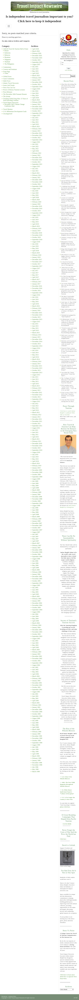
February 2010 (36, 465)
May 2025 (35, 71)
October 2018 (36, 237)
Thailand (7, 62)
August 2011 (36, 428)
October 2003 (36, 634)
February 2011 (36, 441)
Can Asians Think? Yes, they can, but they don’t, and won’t (68, 285)
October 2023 (36, 111)
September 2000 (37, 716)
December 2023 (37, 106)
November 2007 (37, 525)
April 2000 (35, 727)
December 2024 (37, 82)
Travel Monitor (8, 109)
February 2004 (36, 625)
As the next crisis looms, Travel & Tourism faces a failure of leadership (68, 127)
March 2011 (36, 439)
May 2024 (35, 95)
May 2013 (35, 381)
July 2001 (35, 694)
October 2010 (36, 448)
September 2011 (37, 426)
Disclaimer (4, 996)
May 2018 (35, 248)
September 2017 (37, 266)
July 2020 (35, 191)
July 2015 (35, 324)
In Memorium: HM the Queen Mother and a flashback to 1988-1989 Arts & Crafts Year (68, 169)
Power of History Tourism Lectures (14, 90)
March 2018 (36, 253)
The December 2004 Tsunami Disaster (15, 94)
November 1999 (37, 738)
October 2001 (36, 687)
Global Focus (7, 76)
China (6, 73)
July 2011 (35, 430)
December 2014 (37, 339)
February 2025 (36, 78)
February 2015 (36, 335)
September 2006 (37, 556)
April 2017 (35, 277)
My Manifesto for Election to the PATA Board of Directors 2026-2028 (68, 147)
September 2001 (37, 689)
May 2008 (35, 512)
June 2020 (35, 193)
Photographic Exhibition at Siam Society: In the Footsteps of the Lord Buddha (69, 176)
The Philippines (9, 64)
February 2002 (36, 678)
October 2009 (36, 474)
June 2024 (35, 93)
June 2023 (35, 120)
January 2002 (36, 680)
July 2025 (35, 66)
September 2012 (37, 399)
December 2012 (37, 392)
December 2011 (37, 419)
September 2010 (37, 450)
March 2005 (36, 596)
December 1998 (37, 762)
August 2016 (36, 295)
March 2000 (36, 729)
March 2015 (36, 332)
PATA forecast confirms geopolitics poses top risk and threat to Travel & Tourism (68, 292)
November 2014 (37, 341)
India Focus (6, 81)
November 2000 (37, 712)
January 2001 (36, 707)
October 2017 (36, 264)
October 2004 (36, 607)
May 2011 (35, 434)
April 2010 (35, 461)
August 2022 (36, 142)
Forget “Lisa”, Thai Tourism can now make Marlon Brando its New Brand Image (68, 107)
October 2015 (36, 317)
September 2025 (37, 62)
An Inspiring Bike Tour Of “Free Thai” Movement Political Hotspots (68, 229)
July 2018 (35, 244)
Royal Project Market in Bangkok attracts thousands (69, 234)
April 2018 (35, 250)
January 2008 (36, 521)
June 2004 (35, 616)
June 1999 (35, 749)
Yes (63, 62)
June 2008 (35, 510)
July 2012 (35, 403)
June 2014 (35, 352)
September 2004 (37, 610)
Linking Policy (12, 996)
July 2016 (35, 297)
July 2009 (35, 481)
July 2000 (35, 720)
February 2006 (36, 572)
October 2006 (36, 554)
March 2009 (36, 490)
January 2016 (36, 310)
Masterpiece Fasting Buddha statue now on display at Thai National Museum (68, 244)
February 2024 (36, 102)
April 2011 (35, 437)
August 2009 (36, 479)
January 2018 (36, 257)
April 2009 (35, 488)
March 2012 (36, 412)
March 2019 (36, 226)
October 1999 (36, 740)
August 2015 (36, 321)
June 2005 (35, 590)
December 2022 (37, 133)
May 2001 (35, 698)
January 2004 (36, 627)
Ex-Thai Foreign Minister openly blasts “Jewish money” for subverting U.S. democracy (69, 279)
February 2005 (36, 598)
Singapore (7, 59)
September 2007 (37, 530)
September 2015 (37, 319)
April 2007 (35, 541)
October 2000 (36, 714)
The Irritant (6, 96)
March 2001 (36, 703)
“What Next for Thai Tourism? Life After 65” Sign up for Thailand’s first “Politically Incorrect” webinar (69, 270)
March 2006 (36, 570)
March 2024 (36, 100)
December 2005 (37, 576)
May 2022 (35, 148)
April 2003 (35, 647)
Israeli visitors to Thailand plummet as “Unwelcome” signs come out (68, 142)
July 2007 (35, 534)
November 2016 (37, 288)
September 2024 (37, 86)
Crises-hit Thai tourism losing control (68, 356)
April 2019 (35, 224)
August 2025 (36, 64)
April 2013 (35, 383)
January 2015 (36, 337)
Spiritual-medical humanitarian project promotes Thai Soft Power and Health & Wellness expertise (68, 135)
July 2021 (35, 168)
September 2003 (37, 636)
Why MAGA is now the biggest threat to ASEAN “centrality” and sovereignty (68, 257)
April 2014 (35, 357)
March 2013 (36, 386)
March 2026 (36, 51)
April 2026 (35, 49)
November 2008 (37, 499)
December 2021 (37, 157)
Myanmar (7, 57)
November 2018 (37, 235)
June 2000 (35, 723)
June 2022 (35, 146)
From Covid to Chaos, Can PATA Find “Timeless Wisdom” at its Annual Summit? (68, 395)
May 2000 (35, 725)
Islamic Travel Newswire (11, 83)
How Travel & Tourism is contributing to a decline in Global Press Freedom (69, 361)
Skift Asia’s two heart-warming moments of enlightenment (67, 337)
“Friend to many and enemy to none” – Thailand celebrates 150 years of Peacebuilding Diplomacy (69, 330)
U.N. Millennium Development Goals (14, 111)
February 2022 (36, 153)
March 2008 (36, 516)
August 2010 (36, 452)
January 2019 (36, 230)
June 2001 (35, 696)
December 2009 (37, 470)
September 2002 (37, 663)
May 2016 (35, 301)
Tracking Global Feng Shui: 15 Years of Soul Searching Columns (15, 99)
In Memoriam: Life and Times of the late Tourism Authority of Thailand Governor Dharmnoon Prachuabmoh (68, 322)
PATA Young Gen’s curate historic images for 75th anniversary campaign (68, 214)
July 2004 (35, 614)
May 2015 (35, 328)
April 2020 (35, 197)
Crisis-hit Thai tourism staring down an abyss (67, 400)
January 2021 (36, 177)
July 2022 (35, 144)
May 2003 (35, 645)
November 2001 (37, 685)
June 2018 (35, 246)
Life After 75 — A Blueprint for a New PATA (68, 218)
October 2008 (36, 501)
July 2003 (35, 641)
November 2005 (37, 579)
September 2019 (37, 213)
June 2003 (35, 643)
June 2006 (35, 563)
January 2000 (36, 734)
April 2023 (35, 124)
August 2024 (36, 89)
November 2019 (37, 208)
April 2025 (35, 73)
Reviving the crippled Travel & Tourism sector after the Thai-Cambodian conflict (68, 207)
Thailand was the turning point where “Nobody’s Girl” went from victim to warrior (68, 161)
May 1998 (35, 769)
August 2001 (36, 692)
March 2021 (36, 173)
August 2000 (36, 718)
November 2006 (37, 552)
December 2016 (37, 286)
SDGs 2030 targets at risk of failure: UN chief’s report (68, 311)
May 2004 (35, 618)
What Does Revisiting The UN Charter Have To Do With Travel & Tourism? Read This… (68, 86)
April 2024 (35, 97)
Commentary (7, 67)
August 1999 (36, 745)
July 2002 (35, 667)
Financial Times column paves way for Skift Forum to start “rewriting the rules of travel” (69, 350)
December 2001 (37, 683)
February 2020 (36, 202)
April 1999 (35, 754)
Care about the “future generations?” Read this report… (68, 374)
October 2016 (36, 290)
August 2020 (36, 188)
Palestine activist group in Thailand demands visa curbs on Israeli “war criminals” (68, 343)
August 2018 (36, 242)
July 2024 (35, 91)
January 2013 (36, 390)
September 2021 (37, 164)
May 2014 (35, 355)
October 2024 (36, 84)
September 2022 (37, 140)
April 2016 (35, 304)
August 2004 (36, 612)
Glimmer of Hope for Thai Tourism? (68, 238)
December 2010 (37, 443)
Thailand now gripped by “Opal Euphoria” (68, 315)
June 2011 (35, 432)
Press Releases (7, 92)
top (76, 998)
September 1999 (37, 743)
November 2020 (37, 182)
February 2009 (36, 492)
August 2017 (36, 268)
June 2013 (35, 379)
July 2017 (35, 270)
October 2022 (36, 137)
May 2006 (35, 565)
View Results (68, 70)
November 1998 (37, 765)
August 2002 (36, 665)
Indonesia (7, 53)
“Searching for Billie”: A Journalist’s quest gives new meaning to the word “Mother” (68, 154)
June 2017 (35, 273)
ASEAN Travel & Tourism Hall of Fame (15, 49)
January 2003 (36, 654)
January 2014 (36, 363)
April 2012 (35, 410)
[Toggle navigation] (8, 26)
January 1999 (36, 760)
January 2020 (36, 204)
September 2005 (37, 583)
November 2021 (37, 160)
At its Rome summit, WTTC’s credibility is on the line (68, 193)
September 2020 (37, 186)
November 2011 (37, 421)
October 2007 (36, 528)
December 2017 (37, 259)
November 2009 (37, 472)
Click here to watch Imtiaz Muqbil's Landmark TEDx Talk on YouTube (67, 412)
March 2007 (36, 543)
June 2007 (35, 536)
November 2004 (37, 605)
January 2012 (36, 417)
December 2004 (37, 603)
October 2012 (36, 397)
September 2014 (37, 346)
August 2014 (36, 348)
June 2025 (35, 69)
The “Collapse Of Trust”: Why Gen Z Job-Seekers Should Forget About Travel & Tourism (68, 380)
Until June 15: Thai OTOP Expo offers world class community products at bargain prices (68, 304)
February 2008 (36, 519)
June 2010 (35, 457)
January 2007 (36, 547)
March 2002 (36, 676)
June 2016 (35, 299)
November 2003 (37, 632)
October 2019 (36, 211)
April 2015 (35, 330)
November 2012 (37, 395)
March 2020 (36, 199)
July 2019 (35, 217)
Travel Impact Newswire (10, 102)
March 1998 (36, 771)
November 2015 (37, 315)
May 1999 (35, 751)
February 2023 (36, 129)
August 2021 (36, 166)
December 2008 (37, 496)
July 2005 (35, 587)
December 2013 (37, 366)
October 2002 (36, 661)
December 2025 (37, 55)
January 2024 (36, 104)
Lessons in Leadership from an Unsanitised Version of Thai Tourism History (68, 200)
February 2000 (36, 731)
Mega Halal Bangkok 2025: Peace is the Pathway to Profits (69, 250)
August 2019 (36, 215)
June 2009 (35, 483)
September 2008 (37, 503)
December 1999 (37, 736)
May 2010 (35, 459)
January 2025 (36, 80)
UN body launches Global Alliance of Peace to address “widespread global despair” (69, 367)
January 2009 (36, 494)
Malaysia (7, 55)
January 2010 (36, 468)
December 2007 (37, 523)
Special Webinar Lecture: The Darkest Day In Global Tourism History (69, 182)
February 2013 (36, 388)
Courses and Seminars (10, 69)
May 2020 (35, 195)
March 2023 (36, 126)
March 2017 (36, 279)
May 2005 (35, 592)
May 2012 (35, 408)
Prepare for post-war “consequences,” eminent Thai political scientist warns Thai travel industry (68, 99)
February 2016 (36, 308)
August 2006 (36, 559)
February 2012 (36, 414)
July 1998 (35, 767)
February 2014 (36, 361)
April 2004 (35, 621)
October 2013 (36, 370)
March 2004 (36, 623)
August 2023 (36, 115)
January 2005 (36, 601)
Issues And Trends (8, 85)
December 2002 (37, 656)
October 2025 (36, 60)
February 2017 (36, 281)
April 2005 (35, 594)
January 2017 (36, 284)
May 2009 (35, 485)
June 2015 (35, 326)
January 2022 (36, 155)
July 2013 (35, 377)
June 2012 (35, 406)
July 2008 (35, 508)
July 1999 (35, 747)
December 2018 (37, 233)
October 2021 (36, 162)
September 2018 (37, 239)
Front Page (6, 71)
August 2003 (36, 638)
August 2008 (36, 505)
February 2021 (36, 175)
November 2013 (37, 368)
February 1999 (36, 758)
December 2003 (37, 629)
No (62, 64)
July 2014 (35, 350)
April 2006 (35, 567)
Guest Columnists (8, 79)
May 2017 (35, 275)
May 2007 (35, 539)
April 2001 (35, 700)
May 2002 (35, 672)
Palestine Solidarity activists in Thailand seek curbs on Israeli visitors (68, 223)
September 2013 (37, 372)
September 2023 (37, 113)
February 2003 (36, 652)
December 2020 (37, 180)
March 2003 (36, 649)
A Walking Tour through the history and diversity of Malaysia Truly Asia (69, 188)
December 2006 (37, 550)
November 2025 (37, 58)
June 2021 (35, 171)
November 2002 (37, 658)
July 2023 (35, 117)
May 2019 (35, 222)
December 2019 (37, 206)
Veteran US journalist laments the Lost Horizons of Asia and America (68, 93)
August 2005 (36, 585)
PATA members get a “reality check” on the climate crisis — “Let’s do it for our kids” (68, 388)
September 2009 (37, 477)
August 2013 (36, 375)
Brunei (6, 50)
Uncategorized (7, 113)
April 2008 (35, 514)
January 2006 (36, 574)
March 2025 (36, 75)
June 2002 (35, 669)
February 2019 (36, 228)
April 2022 (35, 151)
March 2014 (36, 359)
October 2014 (36, 344)
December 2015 (37, 313)
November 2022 (37, 135)
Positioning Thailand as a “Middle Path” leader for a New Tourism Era (68, 113)
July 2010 (35, 454)
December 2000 (37, 709)
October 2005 (36, 581)
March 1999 (36, 756)
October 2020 (36, 184)
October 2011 (36, 423)
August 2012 (36, 401)
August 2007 (36, 532)
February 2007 (36, 545)
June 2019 (35, 219)
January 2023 (36, 131)
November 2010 (37, 446)
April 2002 (35, 674)
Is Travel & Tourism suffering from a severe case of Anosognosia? (68, 263)
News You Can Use (9, 87)
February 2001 (36, 705)
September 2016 (37, 293)
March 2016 (36, 306)
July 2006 (35, 561)
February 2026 (36, 53)
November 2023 (37, 109)
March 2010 (36, 463)
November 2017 (37, 262)
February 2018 (36, 255)
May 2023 (35, 122)
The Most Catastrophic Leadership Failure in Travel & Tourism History (68, 298)
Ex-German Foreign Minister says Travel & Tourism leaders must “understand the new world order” (69, 120)
